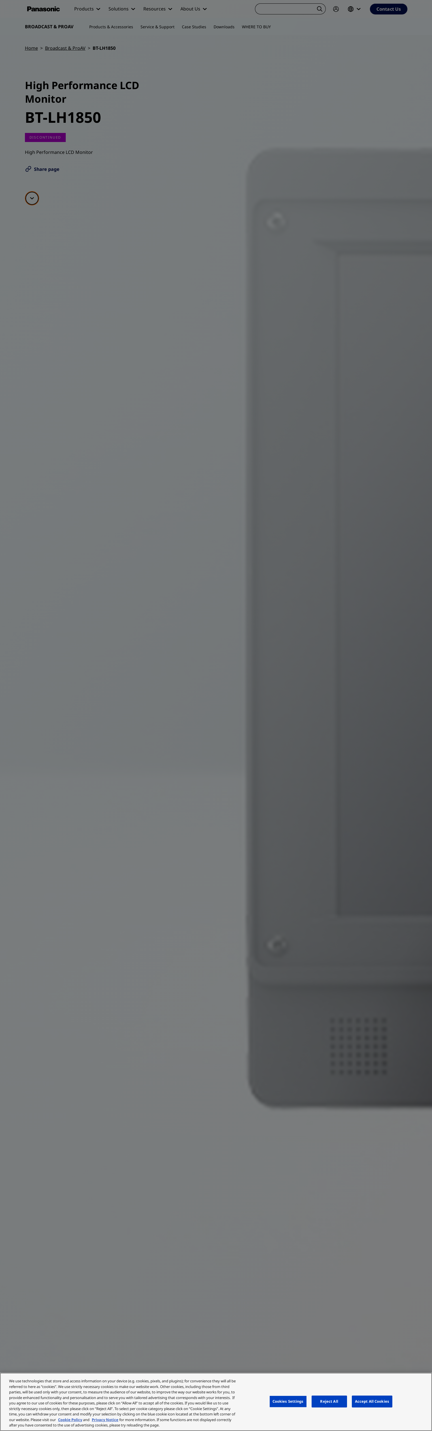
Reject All (329, 1401)
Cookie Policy (70, 1419)
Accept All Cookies (372, 1401)
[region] (216, 1402)
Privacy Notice (105, 1419)
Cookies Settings (288, 1401)
